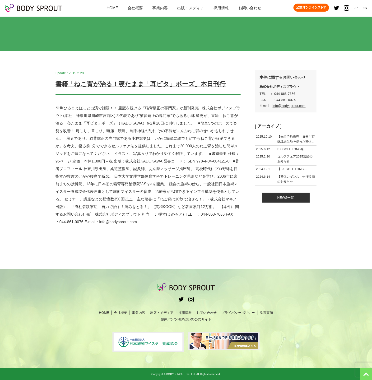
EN (365, 8)
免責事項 (266, 313)
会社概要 (120, 313)
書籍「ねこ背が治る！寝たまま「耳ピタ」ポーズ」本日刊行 (141, 84)
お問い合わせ (206, 313)
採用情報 (185, 313)
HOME (104, 313)
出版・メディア (162, 313)
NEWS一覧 (285, 197)
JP (356, 8)
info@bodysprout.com (289, 106)
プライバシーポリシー (238, 313)
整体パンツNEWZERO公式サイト (186, 319)
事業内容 (138, 313)
